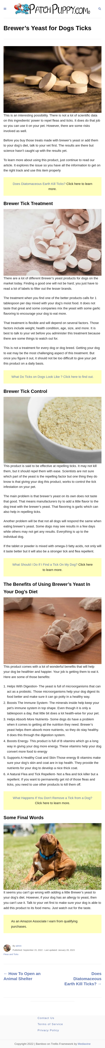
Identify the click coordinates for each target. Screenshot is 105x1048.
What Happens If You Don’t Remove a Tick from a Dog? (52, 798)
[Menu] (5, 9)
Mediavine (84, 1043)
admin (18, 946)
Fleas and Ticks (11, 954)
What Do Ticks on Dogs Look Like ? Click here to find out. (52, 377)
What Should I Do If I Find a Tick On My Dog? (45, 564)
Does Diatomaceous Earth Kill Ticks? (39, 184)
